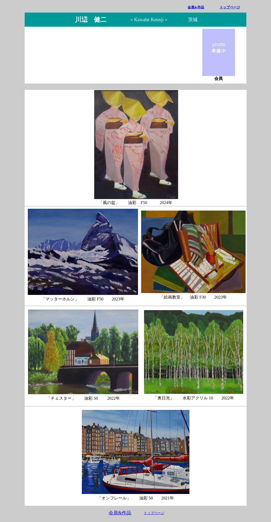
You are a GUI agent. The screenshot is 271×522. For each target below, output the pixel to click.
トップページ (230, 7)
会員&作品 (120, 512)
